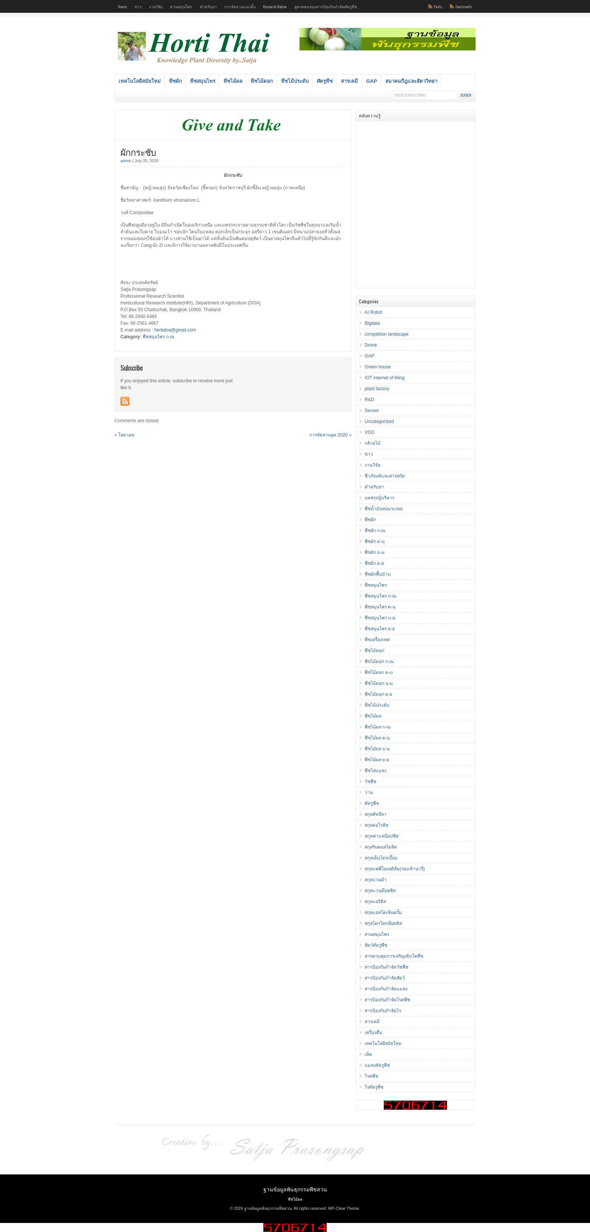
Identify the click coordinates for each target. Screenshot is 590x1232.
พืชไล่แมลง (375, 770)
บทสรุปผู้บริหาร (379, 497)
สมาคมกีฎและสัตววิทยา (411, 81)
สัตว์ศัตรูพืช (376, 945)
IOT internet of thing (384, 377)
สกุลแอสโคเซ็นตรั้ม (383, 912)
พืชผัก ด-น (375, 541)
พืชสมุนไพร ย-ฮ (380, 628)
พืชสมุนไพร (202, 81)
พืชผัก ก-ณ (375, 530)
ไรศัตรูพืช (374, 1087)
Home (122, 6)
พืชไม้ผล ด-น (377, 738)
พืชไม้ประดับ (295, 81)
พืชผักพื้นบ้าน (378, 574)
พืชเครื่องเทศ (377, 639)
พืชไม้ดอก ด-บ (379, 672)
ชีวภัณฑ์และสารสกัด (385, 476)
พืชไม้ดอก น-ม (379, 683)
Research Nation (275, 6)
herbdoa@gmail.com (175, 330)
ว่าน (369, 792)
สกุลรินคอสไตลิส (381, 847)
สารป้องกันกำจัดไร (383, 1010)
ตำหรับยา (208, 6)
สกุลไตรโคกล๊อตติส (383, 923)
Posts (438, 6)
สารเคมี (349, 81)
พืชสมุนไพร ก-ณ (158, 336)
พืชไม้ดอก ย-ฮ (378, 694)
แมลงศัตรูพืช (377, 1065)
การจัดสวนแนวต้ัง (239, 6)
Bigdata (372, 323)
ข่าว (137, 6)
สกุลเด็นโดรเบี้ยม (381, 858)
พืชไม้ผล (233, 81)
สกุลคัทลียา (375, 814)
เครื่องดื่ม (373, 1032)
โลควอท (126, 435)
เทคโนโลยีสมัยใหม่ (140, 81)
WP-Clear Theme (343, 1208)
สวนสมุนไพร (181, 6)
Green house (378, 367)
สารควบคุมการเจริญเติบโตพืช (394, 956)
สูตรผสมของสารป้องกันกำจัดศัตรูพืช (325, 6)
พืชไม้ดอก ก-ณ (379, 661)
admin (125, 160)
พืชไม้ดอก (262, 81)
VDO (369, 432)
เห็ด (368, 1054)
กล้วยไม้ (372, 443)
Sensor (372, 410)
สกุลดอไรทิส (376, 825)
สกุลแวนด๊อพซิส (380, 890)
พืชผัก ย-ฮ (374, 563)
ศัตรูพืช (325, 81)
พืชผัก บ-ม (375, 552)
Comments (463, 6)
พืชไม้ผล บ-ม (377, 748)
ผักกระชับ (138, 151)
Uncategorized (379, 421)
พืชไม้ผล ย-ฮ (377, 759)
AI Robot (373, 312)
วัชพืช (370, 781)
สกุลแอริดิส (375, 901)
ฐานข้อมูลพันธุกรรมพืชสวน (295, 1189)
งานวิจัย (156, 6)
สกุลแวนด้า (376, 879)
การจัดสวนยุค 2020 (328, 435)
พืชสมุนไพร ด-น (380, 607)
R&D (369, 399)
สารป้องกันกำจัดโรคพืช (387, 999)
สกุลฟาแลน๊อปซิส (381, 836)
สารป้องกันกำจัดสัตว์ (385, 978)
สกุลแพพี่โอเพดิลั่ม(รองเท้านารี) (395, 869)
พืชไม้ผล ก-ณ (378, 727)
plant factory (377, 388)
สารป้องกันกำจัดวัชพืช (386, 967)
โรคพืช (371, 1076)
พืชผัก (175, 81)
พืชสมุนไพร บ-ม (380, 618)
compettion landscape (387, 334)
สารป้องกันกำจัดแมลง (386, 989)
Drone (371, 345)
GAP (371, 81)
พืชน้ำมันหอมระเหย (384, 508)
